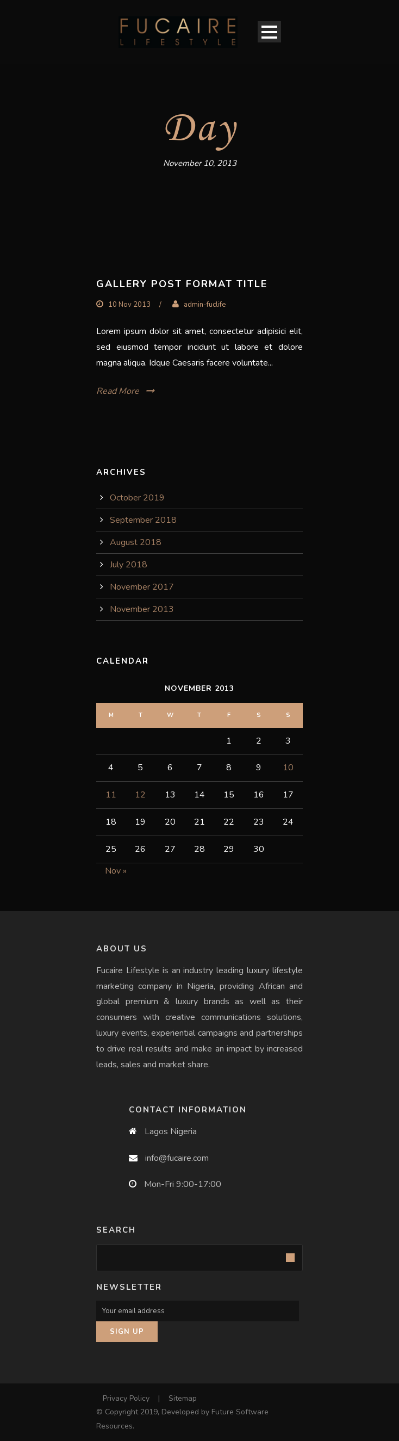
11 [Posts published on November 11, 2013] (110, 795)
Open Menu (269, 31)
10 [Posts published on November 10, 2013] (288, 768)
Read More (117, 391)
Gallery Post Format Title (181, 283)
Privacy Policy (126, 1398)
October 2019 (137, 498)
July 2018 (128, 565)
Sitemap (183, 1398)
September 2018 (143, 520)
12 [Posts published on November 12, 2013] (140, 795)
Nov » (116, 871)
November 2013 (142, 609)
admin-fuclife (205, 305)
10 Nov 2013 (129, 305)
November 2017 (142, 587)
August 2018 (135, 542)
